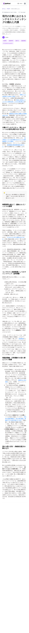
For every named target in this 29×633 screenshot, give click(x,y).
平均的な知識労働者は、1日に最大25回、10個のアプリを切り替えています (15, 418)
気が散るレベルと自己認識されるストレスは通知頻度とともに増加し (14, 139)
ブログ (8, 8)
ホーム (3, 8)
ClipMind (21, 338)
